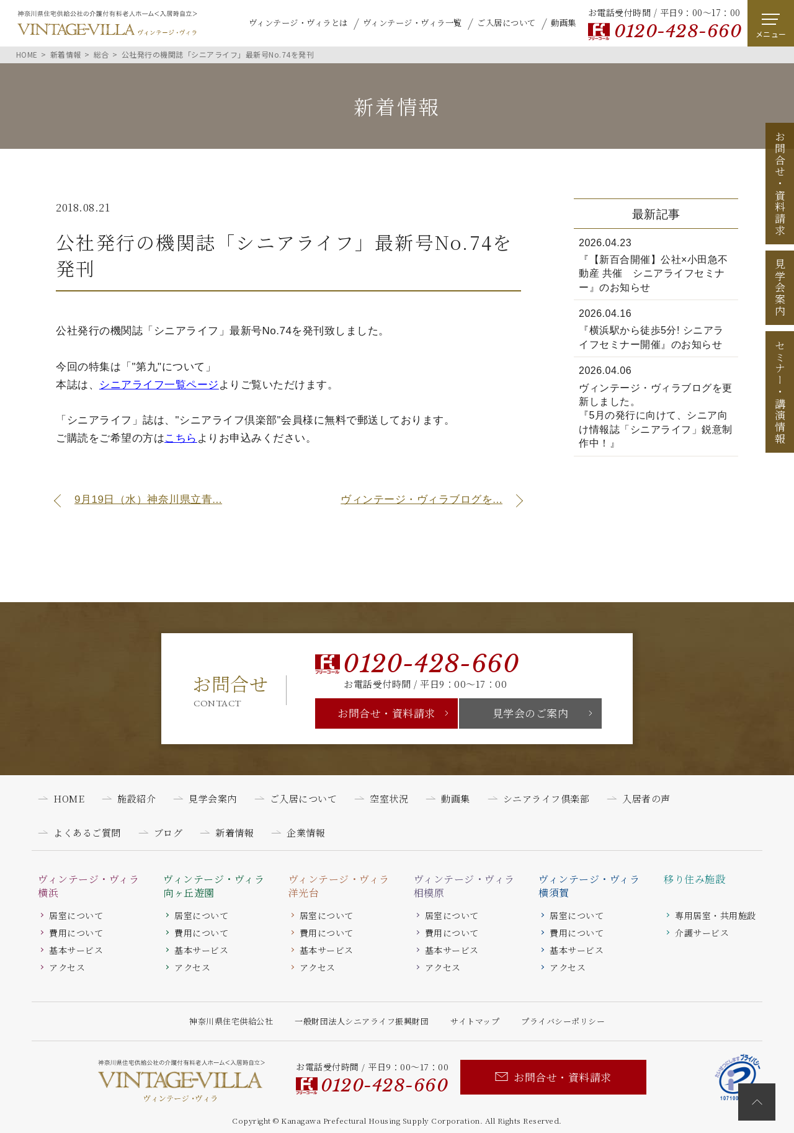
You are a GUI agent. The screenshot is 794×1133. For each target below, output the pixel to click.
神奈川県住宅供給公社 (231, 1021)
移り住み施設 (694, 879)
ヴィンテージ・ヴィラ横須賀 (589, 886)
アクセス (67, 967)
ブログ (168, 832)
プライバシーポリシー (563, 1021)
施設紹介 (136, 798)
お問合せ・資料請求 (386, 713)
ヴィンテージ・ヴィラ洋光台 (339, 886)
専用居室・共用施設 (715, 915)
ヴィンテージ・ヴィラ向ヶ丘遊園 (213, 886)
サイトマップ (474, 1021)
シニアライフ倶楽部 (546, 798)
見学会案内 (780, 288)
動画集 (563, 23)
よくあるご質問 (87, 832)
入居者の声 (646, 798)
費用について (76, 932)
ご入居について (506, 23)
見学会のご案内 (531, 713)
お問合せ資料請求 (780, 183)
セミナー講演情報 (780, 392)
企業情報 (306, 832)
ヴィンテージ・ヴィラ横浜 (88, 886)
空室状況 (389, 798)
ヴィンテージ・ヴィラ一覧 (412, 23)
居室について (76, 915)
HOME (68, 798)
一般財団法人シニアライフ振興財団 (362, 1021)
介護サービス (702, 932)
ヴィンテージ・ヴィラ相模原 (464, 886)
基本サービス (76, 950)
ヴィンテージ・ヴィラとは (298, 23)
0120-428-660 (677, 31)
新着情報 (234, 832)
